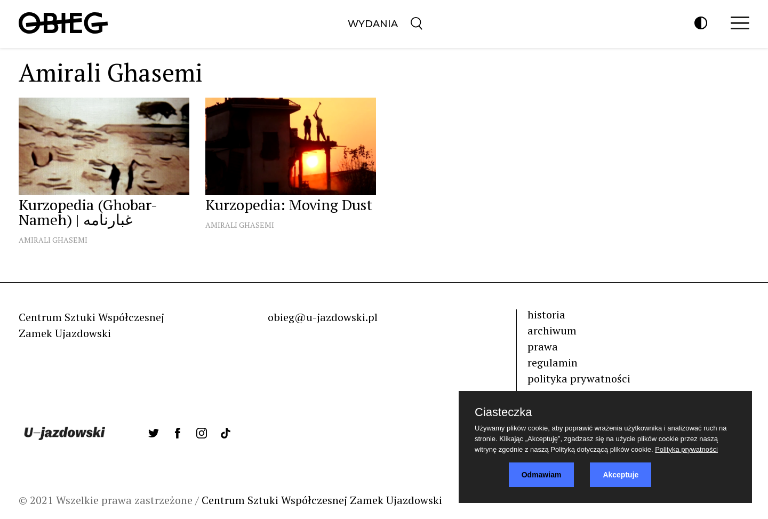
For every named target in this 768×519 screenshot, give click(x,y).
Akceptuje (620, 474)
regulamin (552, 362)
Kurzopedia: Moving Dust (288, 204)
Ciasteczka (503, 412)
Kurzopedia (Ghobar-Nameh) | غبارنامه (88, 212)
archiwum (552, 330)
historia (546, 314)
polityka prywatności (578, 378)
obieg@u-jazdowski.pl (323, 317)
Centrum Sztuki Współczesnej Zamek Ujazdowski (322, 500)
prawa (542, 346)
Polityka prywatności (686, 449)
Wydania (373, 24)
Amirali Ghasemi (53, 240)
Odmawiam (542, 474)
